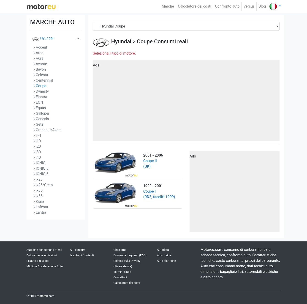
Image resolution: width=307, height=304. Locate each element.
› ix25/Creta (43, 185)
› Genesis (41, 119)
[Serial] (186, 26)
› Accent (40, 47)
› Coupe (40, 86)
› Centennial (43, 80)
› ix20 (38, 179)
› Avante (40, 64)
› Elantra (40, 97)
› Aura (38, 58)
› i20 (37, 146)
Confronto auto (227, 6)
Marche (168, 6)
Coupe (145, 41)
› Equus (40, 108)
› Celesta (41, 75)
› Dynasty (41, 91)
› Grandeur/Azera (48, 130)
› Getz (38, 124)
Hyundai (43, 39)
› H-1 (38, 135)
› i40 (37, 157)
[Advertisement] (186, 102)
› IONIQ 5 (41, 168)
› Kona (39, 201)
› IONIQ (40, 163)
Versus (249, 6)
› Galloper (41, 113)
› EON (38, 102)
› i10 (37, 141)
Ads (96, 65)
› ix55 (38, 196)
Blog (262, 6)
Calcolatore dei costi (194, 6)
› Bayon (40, 69)
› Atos (38, 53)
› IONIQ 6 (41, 174)
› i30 (37, 152)
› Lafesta (41, 207)
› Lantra (40, 212)
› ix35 (38, 190)
